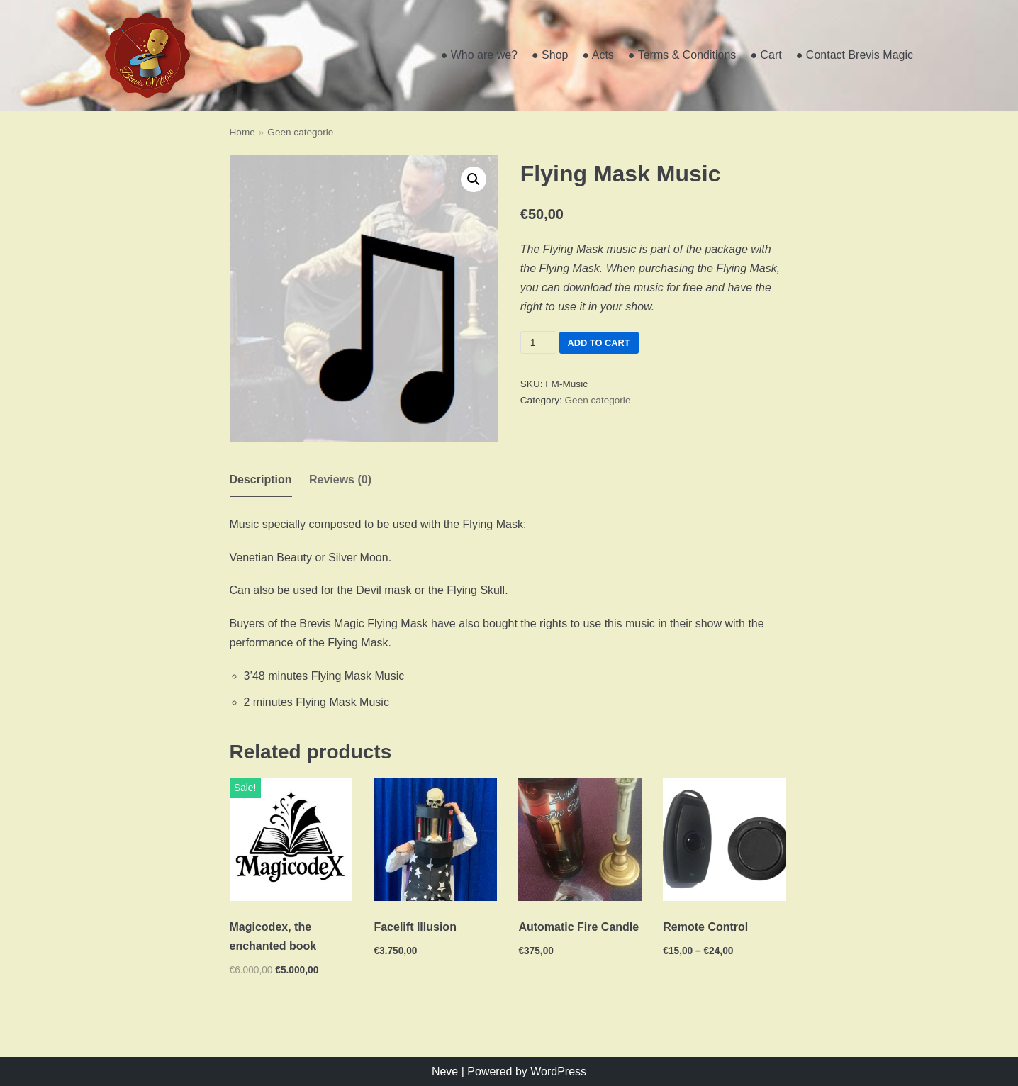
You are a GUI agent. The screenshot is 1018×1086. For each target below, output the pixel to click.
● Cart (765, 55)
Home (242, 132)
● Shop (550, 55)
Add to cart (599, 342)
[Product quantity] (538, 342)
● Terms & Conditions (682, 55)
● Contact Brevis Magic (854, 55)
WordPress (558, 1071)
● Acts (597, 55)
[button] (473, 179)
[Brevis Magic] (147, 55)
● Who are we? (479, 55)
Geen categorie (300, 132)
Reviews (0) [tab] (340, 480)
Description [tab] (261, 480)
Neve (445, 1071)
